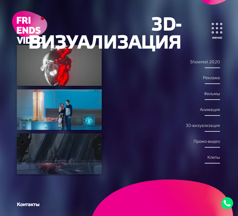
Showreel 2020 (205, 62)
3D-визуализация (202, 126)
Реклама (211, 78)
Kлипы (213, 157)
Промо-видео (207, 142)
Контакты (28, 204)
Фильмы (212, 94)
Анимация (210, 110)
